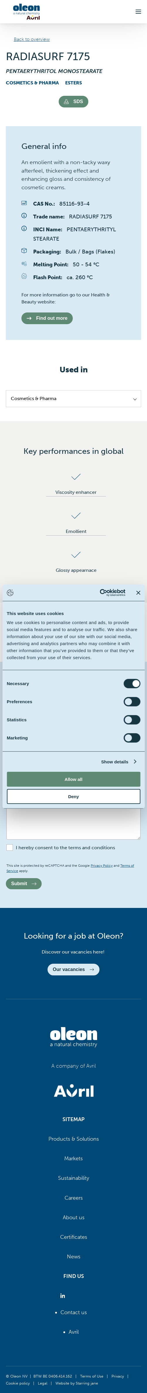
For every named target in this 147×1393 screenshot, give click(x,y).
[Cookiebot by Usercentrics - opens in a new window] (99, 593)
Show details (115, 761)
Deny (73, 796)
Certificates (73, 1237)
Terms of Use (91, 1376)
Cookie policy (18, 1383)
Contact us (73, 1312)
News (73, 1256)
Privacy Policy (102, 866)
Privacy (117, 1376)
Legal (42, 1383)
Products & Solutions (73, 1139)
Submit (23, 883)
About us (74, 1217)
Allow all (73, 779)
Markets (73, 1158)
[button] (138, 11)
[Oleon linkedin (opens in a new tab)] (63, 1296)
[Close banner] (138, 593)
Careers (74, 1198)
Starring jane (87, 1383)
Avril (74, 1332)
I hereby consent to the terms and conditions (65, 847)
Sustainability (73, 1178)
